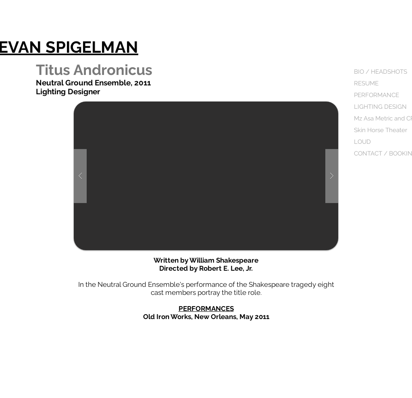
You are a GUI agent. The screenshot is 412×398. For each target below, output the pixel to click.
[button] (206, 176)
